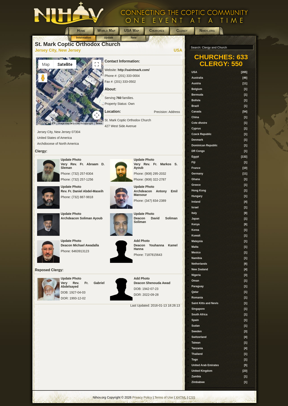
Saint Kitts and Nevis (204, 303)
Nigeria (196, 275)
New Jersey (69, 50)
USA (178, 50)
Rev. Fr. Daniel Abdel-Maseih (82, 191)
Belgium (196, 89)
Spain (195, 320)
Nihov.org (207, 30)
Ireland (195, 201)
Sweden (196, 331)
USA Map (131, 30)
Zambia (196, 376)
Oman (195, 280)
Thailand (196, 354)
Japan (195, 218)
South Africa (199, 314)
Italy (194, 213)
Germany (197, 173)
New (133, 37)
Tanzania (197, 348)
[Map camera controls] (96, 115)
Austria (196, 83)
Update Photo (71, 159)
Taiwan (195, 342)
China (195, 117)
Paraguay (197, 286)
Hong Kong (198, 190)
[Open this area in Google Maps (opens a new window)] (44, 122)
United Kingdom (201, 370)
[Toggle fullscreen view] (96, 64)
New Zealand (199, 269)
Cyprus (196, 128)
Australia (197, 77)
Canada (196, 111)
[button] (69, 88)
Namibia (196, 258)
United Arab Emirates (205, 365)
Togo (194, 359)
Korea (195, 230)
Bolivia (195, 100)
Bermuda (197, 94)
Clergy (181, 30)
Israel (194, 207)
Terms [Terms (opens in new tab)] (99, 123)
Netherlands (199, 263)
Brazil (195, 106)
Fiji (193, 162)
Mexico (196, 252)
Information (83, 37)
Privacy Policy (142, 397)
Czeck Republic (201, 134)
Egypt (195, 156)
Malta (194, 246)
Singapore (198, 308)
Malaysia (197, 241)
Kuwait (195, 235)
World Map (106, 30)
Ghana (195, 179)
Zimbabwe (198, 382)
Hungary (196, 196)
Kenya (195, 224)
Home (81, 30)
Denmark (197, 139)
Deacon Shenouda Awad (152, 283)
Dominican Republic (204, 145)
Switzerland (199, 337)
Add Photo (142, 241)
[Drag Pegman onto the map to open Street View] (42, 77)
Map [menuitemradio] (46, 64)
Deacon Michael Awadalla (80, 245)
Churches (156, 30)
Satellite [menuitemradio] (64, 64)
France (195, 168)
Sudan (195, 325)
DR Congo (198, 151)
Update (108, 37)
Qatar (194, 292)
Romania (197, 297)
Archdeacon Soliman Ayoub (82, 218)
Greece (196, 184)
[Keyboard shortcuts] (53, 123)
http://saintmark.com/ (134, 70)
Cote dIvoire (199, 122)
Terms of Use (164, 397)
